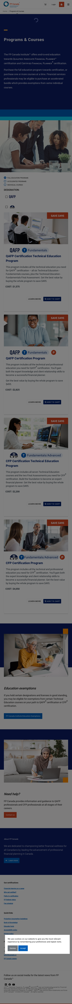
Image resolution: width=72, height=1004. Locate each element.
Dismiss (13, 948)
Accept (23, 948)
